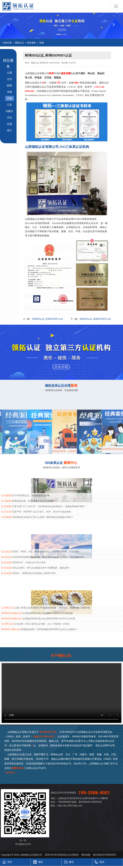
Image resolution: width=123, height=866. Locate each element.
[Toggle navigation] (115, 6)
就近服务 (31, 42)
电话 (99, 862)
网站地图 (85, 855)
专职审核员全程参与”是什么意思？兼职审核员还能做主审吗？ (43, 503)
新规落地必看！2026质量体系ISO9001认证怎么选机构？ (49, 615)
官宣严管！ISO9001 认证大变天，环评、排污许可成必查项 (41, 498)
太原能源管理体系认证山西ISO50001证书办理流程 (47, 599)
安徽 (41, 42)
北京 (9, 79)
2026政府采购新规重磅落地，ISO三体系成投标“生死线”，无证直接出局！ (49, 543)
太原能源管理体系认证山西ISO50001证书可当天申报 (48, 605)
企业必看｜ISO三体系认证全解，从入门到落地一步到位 (42, 610)
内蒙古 (9, 111)
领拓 (38, 862)
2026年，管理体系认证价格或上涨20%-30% (34, 559)
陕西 (9, 85)
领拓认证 (19, 42)
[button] (9, 24)
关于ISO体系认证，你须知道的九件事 (30, 482)
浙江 (9, 130)
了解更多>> (10, 772)
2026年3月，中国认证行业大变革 (29, 548)
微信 (69, 862)
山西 (9, 72)
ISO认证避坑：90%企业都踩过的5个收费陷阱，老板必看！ (41, 554)
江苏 (9, 104)
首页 (7, 862)
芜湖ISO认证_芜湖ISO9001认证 (47, 319)
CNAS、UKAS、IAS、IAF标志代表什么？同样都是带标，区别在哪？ (46, 538)
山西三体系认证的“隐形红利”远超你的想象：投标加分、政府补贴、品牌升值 (52, 594)
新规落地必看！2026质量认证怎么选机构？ (33, 487)
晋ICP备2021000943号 (90, 802)
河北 (9, 117)
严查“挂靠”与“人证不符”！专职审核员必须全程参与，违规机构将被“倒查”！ (49, 492)
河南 (9, 91)
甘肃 (9, 123)
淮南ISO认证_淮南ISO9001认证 (95, 319)
